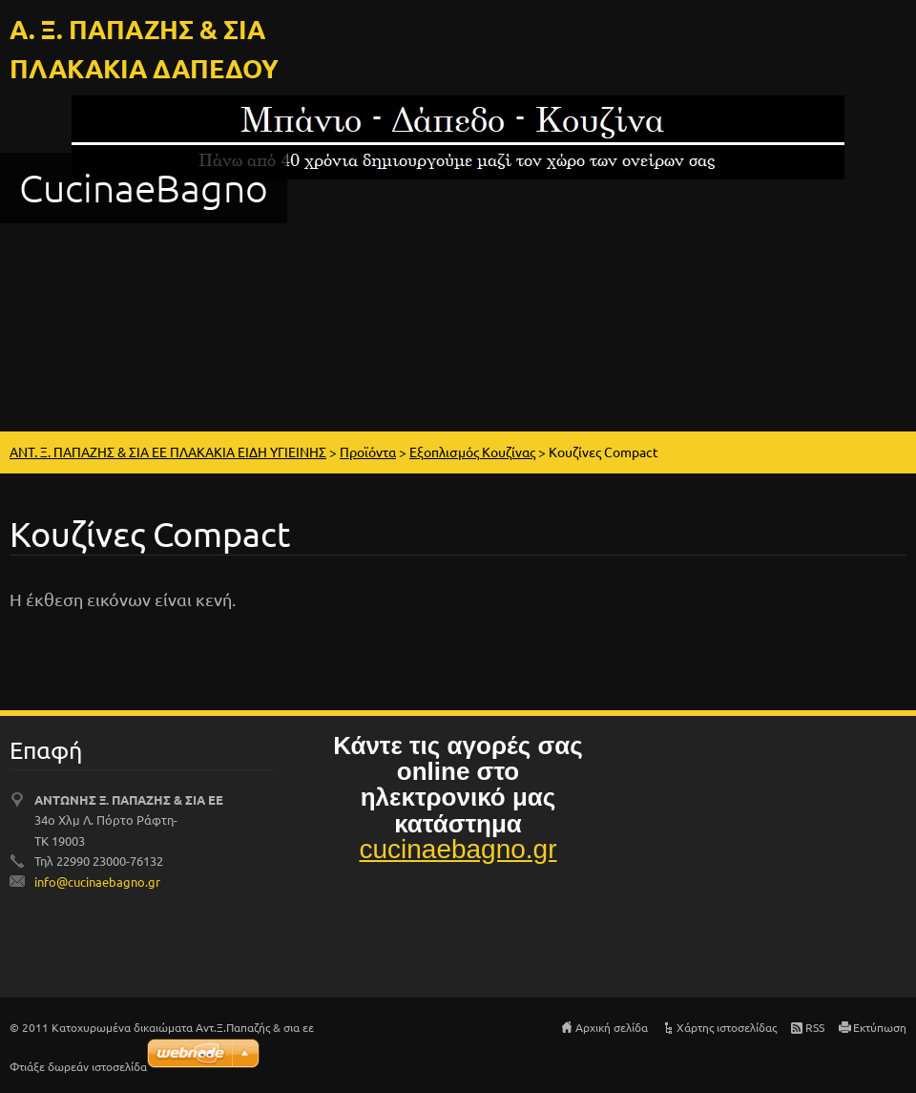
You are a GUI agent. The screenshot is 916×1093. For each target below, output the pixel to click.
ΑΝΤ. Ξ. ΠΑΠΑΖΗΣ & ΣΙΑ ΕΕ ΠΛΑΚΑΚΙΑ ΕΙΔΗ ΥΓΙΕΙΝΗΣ (168, 451)
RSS (814, 1027)
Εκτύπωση (879, 1027)
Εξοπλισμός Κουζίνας (472, 451)
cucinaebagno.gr (457, 849)
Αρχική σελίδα (611, 1027)
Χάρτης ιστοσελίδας (727, 1027)
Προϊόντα (368, 451)
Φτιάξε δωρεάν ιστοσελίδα (78, 1066)
